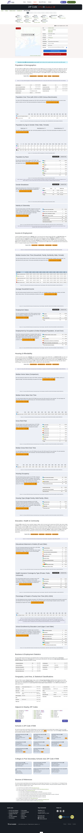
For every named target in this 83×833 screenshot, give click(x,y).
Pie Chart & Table (55, 156)
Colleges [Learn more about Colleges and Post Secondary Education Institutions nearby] (39, 22)
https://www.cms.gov (45, 799)
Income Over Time (34, 245)
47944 (35, 711)
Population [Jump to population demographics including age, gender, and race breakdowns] (31, 12)
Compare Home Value (33, 364)
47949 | (65, 720)
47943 (17, 716)
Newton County (50, 29)
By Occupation (55, 245)
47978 (35, 714)
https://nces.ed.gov (40, 800)
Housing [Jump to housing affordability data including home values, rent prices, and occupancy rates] (39, 12)
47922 (35, 710)
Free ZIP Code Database (13, 810)
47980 (35, 716)
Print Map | (18, 28)
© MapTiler (31, 55)
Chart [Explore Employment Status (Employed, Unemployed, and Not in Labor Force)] (18, 22)
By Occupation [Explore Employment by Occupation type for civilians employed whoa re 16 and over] (21, 22)
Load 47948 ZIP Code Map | (28, 34)
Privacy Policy (24, 816)
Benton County (50, 30)
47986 (35, 715)
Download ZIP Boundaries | (55, 54)
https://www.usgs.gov (34, 798)
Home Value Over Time (41, 364)
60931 (17, 715)
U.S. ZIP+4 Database (13, 816)
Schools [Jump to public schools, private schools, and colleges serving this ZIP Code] (55, 12)
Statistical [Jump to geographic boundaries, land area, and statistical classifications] (47, 12)
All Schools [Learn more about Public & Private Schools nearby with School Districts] (35, 22)
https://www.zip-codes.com (44, 789)
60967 (52, 715)
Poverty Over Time (48, 534)
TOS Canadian (24, 810)
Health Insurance (41, 534)
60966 (52, 713)
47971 (52, 714)
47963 (35, 713)
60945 (17, 714)
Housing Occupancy (56, 364)
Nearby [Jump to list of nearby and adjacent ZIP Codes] (51, 12)
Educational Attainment (34, 534)
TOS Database (12, 817)
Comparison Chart (63, 156)
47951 (52, 710)
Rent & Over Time (48, 364)
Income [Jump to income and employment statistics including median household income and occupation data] (35, 12)
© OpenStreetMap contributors (37, 55)
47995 (17, 713)
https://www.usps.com (35, 787)
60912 (35, 718)
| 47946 (18, 720)
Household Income (41, 245)
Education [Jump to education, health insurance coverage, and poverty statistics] (43, 12)
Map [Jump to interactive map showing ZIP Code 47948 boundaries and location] (27, 12)
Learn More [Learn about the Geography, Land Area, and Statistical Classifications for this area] (44, 22)
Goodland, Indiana (51, 27)
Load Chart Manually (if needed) (52, 102)
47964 (52, 711)
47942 (17, 711)
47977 (17, 710)
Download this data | (55, 50)
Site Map (23, 817)
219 (48, 39)
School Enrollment (55, 534)
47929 (52, 716)
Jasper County (50, 31)
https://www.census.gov (31, 790)
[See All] (51, 37)
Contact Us (23, 813)
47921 (17, 718)
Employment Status (48, 245)
